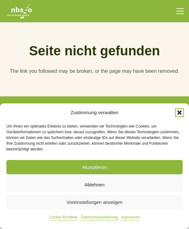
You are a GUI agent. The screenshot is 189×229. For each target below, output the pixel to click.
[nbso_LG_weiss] (19, 11)
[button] (179, 112)
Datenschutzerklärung (99, 217)
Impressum (130, 217)
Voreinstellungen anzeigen (94, 202)
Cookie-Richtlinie (63, 217)
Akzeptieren (94, 167)
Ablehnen (94, 184)
